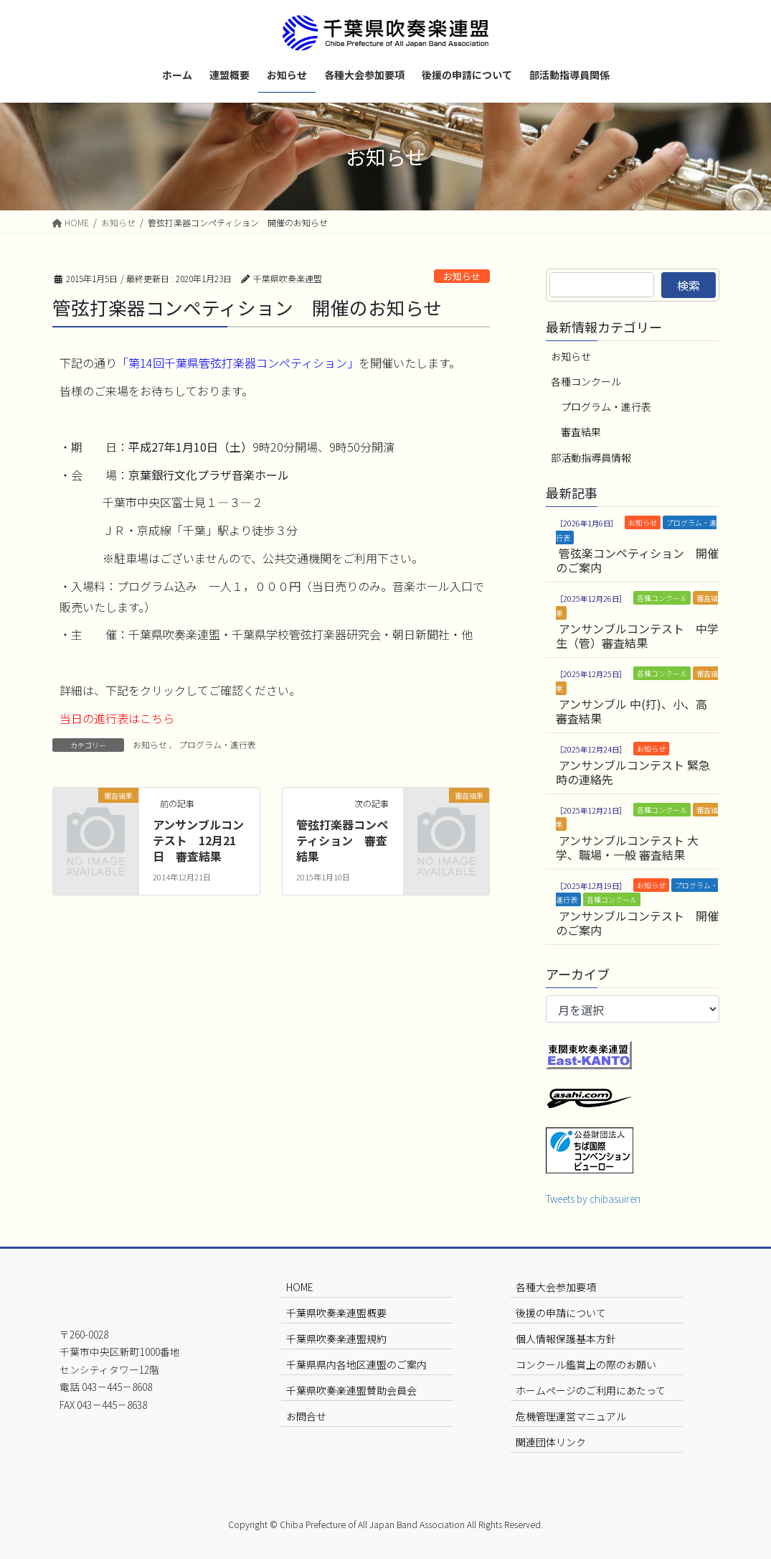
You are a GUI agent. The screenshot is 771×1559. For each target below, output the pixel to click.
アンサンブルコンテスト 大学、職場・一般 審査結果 (627, 847)
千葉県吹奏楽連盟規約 (336, 1338)
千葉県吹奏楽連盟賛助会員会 (351, 1390)
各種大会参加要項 (556, 1287)
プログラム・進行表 (217, 744)
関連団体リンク (551, 1442)
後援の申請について (561, 1313)
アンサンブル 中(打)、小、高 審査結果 (631, 711)
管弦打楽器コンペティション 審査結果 (342, 840)
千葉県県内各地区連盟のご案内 (356, 1364)
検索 (688, 285)
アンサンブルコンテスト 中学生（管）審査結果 (637, 635)
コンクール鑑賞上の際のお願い (586, 1364)
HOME (299, 1287)
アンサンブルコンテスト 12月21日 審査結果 (198, 840)
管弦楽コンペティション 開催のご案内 (637, 560)
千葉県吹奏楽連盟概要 (336, 1313)
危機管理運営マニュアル (571, 1416)
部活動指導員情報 (591, 457)
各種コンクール (586, 381)
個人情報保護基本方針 (566, 1338)
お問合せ (306, 1416)
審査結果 (581, 431)
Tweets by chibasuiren (593, 1198)
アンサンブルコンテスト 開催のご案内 (637, 923)
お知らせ (462, 276)
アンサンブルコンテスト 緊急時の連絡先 (633, 772)
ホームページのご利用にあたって (591, 1390)
